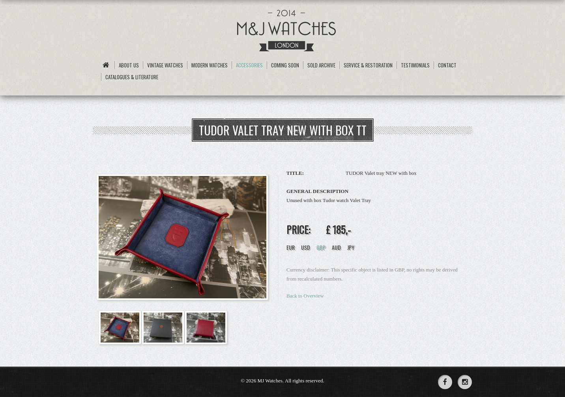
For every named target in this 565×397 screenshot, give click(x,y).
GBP (321, 247)
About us (129, 65)
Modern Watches (209, 65)
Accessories (249, 65)
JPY (350, 247)
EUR (290, 247)
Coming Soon (285, 65)
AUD (336, 247)
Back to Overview (305, 296)
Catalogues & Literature (131, 77)
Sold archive (321, 65)
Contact (447, 65)
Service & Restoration (368, 65)
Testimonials (415, 65)
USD (305, 247)
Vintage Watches (165, 65)
